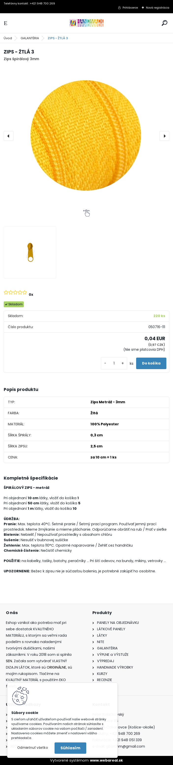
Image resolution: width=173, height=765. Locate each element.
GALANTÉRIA (30, 38)
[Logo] (86, 23)
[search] (164, 23)
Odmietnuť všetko (32, 747)
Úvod (8, 38)
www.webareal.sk (106, 760)
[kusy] (114, 363)
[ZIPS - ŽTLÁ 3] (86, 136)
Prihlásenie (130, 8)
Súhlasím (70, 748)
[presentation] (9, 136)
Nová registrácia (157, 8)
